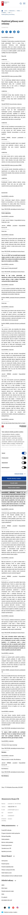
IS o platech (4, 897)
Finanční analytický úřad (7, 866)
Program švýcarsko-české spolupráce (11, 833)
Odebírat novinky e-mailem (9, 912)
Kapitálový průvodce (6, 851)
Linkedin (9, 908)
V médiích (4, 12)
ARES (3, 885)
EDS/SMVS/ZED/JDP (7, 900)
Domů (5, 10)
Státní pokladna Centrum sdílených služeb (12, 875)
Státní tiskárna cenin (7, 872)
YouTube (13, 908)
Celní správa (5, 860)
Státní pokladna (5, 839)
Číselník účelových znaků (8, 891)
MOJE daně (4, 888)
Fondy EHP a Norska (6, 830)
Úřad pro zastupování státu (8, 869)
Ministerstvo (12, 10)
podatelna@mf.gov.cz (13, 809)
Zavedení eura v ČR (6, 848)
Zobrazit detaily (19, 473)
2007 (9, 12)
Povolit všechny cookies (14, 478)
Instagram (17, 908)
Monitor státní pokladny (7, 842)
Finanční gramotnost (7, 845)
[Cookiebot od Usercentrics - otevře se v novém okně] (19, 426)
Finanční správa (5, 863)
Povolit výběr (14, 483)
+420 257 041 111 (12, 806)
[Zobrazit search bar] (20, 3)
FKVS (3, 894)
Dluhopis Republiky (6, 836)
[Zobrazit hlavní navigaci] (24, 3)
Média (18, 10)
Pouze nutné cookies (14, 487)
